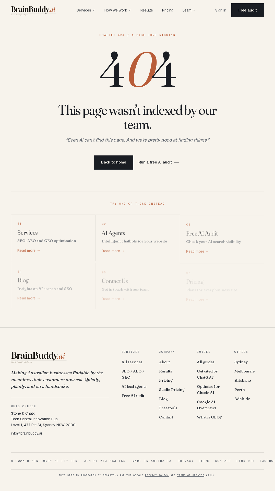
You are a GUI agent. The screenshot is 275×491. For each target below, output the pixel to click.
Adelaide (242, 398)
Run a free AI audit (155, 162)
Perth (239, 389)
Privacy (186, 461)
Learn (189, 10)
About (164, 361)
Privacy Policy (157, 475)
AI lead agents (134, 386)
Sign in (220, 10)
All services (132, 361)
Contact (166, 417)
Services (86, 10)
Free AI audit (133, 395)
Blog (163, 398)
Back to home (113, 162)
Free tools (168, 407)
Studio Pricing (172, 389)
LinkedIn (245, 461)
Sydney (241, 361)
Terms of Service (190, 475)
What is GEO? (209, 417)
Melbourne (244, 371)
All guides (205, 361)
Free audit (247, 10)
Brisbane (242, 380)
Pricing (167, 10)
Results (146, 10)
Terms (204, 461)
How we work (117, 10)
